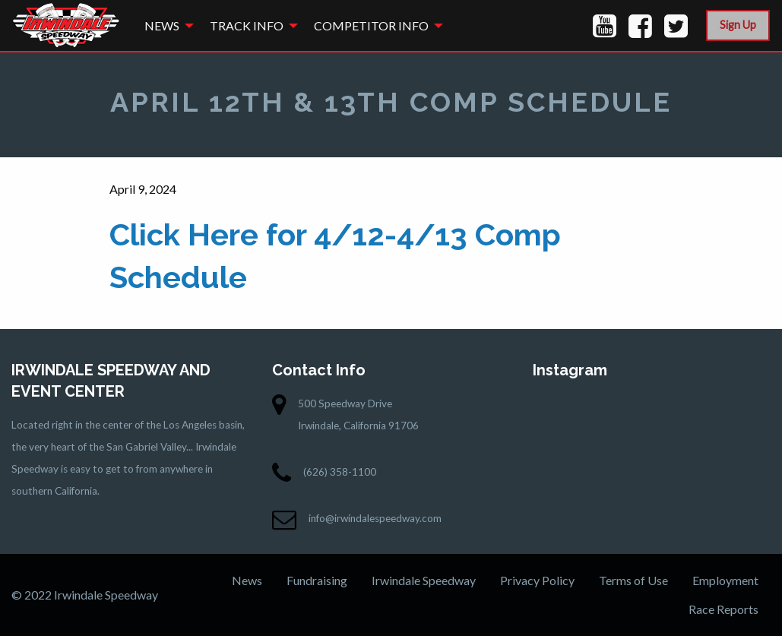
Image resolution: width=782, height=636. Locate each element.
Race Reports (723, 609)
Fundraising (317, 580)
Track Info (246, 25)
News (161, 25)
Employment (725, 580)
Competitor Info (371, 25)
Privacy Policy (537, 580)
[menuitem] (165, 25)
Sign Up (738, 24)
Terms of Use (633, 580)
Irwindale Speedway (424, 580)
